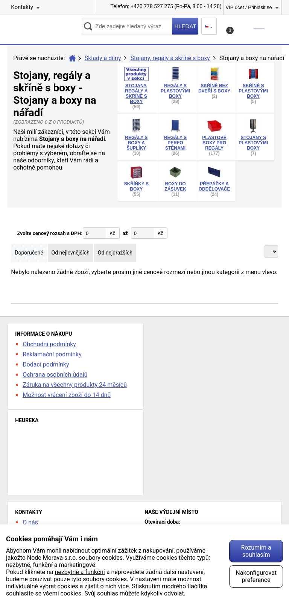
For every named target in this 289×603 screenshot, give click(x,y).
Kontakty (22, 7)
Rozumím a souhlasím (256, 551)
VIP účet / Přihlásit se (248, 7)
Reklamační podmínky (52, 354)
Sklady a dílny (103, 58)
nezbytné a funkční (80, 572)
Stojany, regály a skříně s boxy (170, 58)
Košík (246, 28)
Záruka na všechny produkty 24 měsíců (75, 384)
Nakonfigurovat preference (256, 576)
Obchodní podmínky (49, 344)
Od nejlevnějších (71, 253)
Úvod (72, 58)
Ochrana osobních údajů (55, 374)
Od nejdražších (115, 253)
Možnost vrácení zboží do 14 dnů (67, 394)
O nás (30, 522)
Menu (276, 26)
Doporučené (29, 253)
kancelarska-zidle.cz (44, 28)
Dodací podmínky (46, 364)
